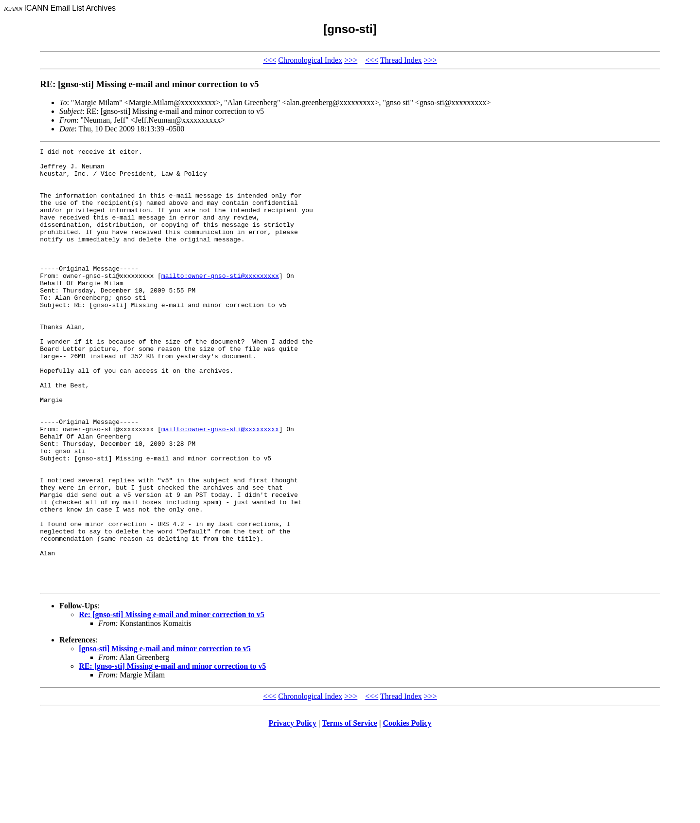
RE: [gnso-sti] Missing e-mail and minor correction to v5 (172, 754)
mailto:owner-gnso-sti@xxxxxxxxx (220, 301)
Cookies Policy (407, 810)
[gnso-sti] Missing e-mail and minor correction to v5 (165, 736)
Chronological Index (310, 60)
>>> (350, 60)
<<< (269, 60)
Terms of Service (349, 810)
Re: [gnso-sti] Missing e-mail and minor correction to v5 (171, 702)
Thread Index (401, 60)
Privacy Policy (292, 810)
